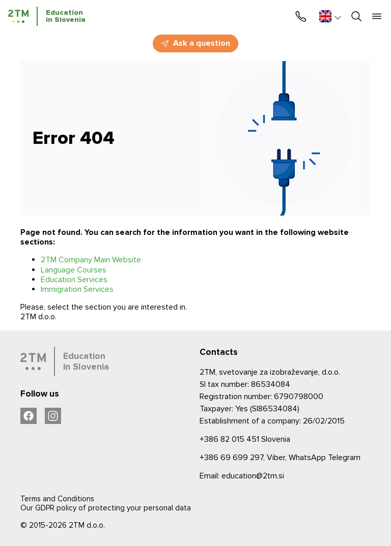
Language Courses (73, 270)
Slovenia (245, 439)
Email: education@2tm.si (242, 476)
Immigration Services (77, 289)
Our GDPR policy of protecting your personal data (105, 507)
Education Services (74, 280)
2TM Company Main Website (91, 260)
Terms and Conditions (57, 498)
